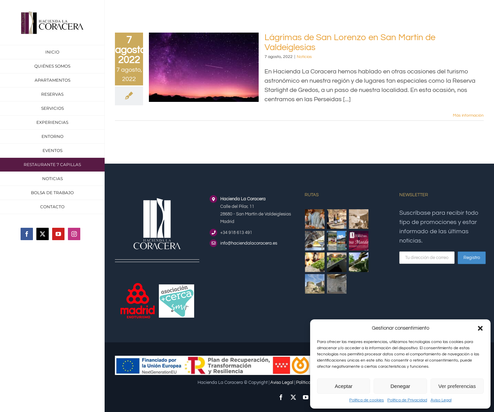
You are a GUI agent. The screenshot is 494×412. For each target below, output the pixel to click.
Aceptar (344, 386)
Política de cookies (366, 400)
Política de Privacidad (407, 400)
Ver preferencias (457, 386)
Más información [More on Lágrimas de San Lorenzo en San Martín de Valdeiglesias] (468, 115)
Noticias (304, 57)
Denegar (400, 386)
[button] (480, 328)
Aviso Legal (441, 400)
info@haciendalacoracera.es (248, 243)
